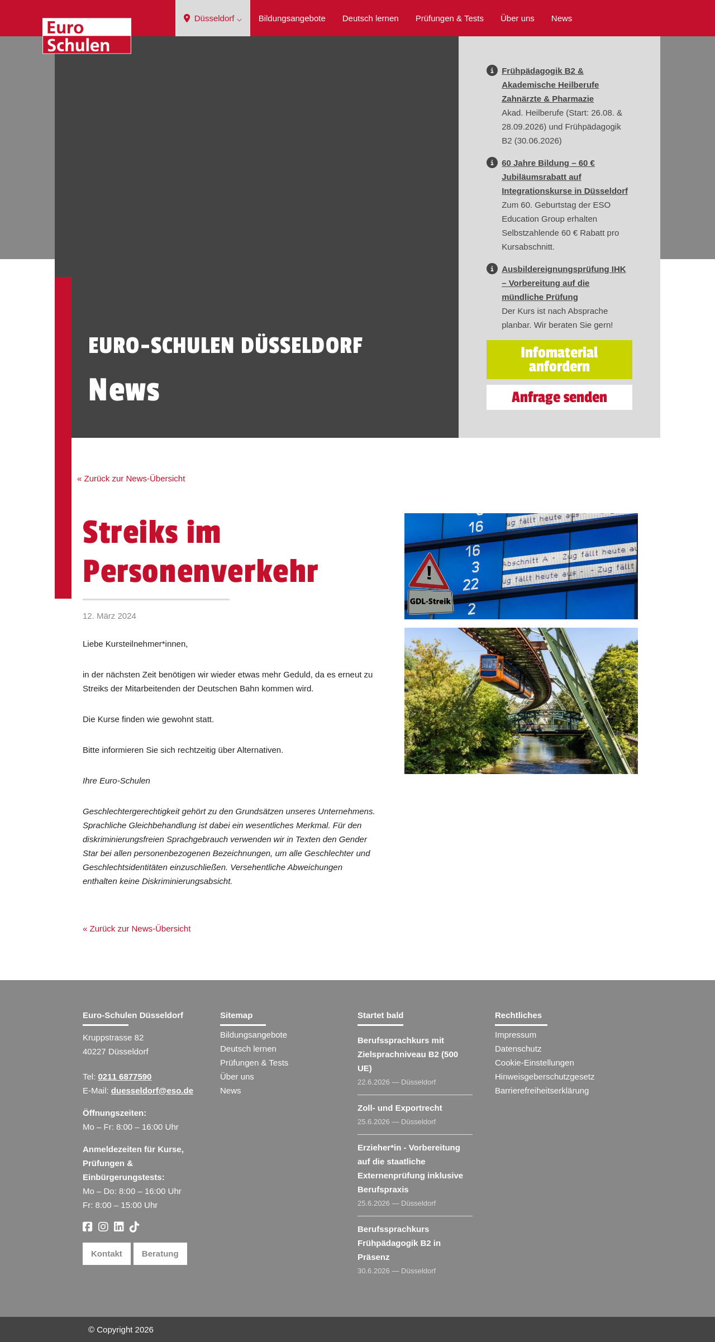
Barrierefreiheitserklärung (542, 1090)
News (562, 18)
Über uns (517, 18)
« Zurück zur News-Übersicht (131, 478)
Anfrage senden (559, 397)
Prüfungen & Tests (450, 18)
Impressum (515, 1034)
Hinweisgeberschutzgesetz (544, 1076)
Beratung (160, 1253)
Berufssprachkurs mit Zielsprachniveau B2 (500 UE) (408, 1054)
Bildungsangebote (292, 18)
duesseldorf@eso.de (152, 1090)
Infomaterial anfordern (559, 359)
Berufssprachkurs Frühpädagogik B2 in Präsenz (399, 1243)
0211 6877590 (125, 1076)
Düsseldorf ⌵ (213, 18)
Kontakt (106, 1253)
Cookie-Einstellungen (534, 1062)
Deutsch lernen (370, 18)
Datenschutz (518, 1048)
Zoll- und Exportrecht (400, 1107)
